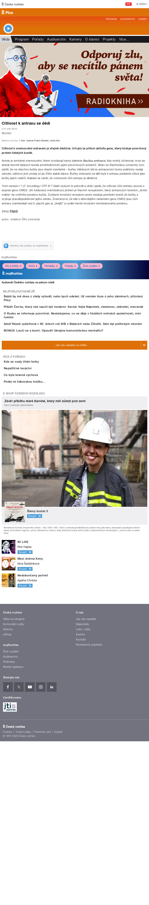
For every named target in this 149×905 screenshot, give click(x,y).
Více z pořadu (14, 481)
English (58, 895)
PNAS (14, 294)
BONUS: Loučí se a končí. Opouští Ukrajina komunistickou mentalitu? (67, 445)
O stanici (92, 39)
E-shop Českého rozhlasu (24, 557)
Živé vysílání (91, 349)
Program (111, 19)
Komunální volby (13, 787)
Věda (6, 39)
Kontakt (81, 803)
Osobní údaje (23, 895)
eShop (7, 798)
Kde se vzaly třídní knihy (35, 486)
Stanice (8, 793)
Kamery (142, 19)
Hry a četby (13, 349)
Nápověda (82, 787)
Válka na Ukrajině (13, 782)
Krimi (33, 349)
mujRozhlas (9, 340)
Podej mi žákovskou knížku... (38, 535)
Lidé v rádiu (83, 793)
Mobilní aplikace (13, 830)
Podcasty (9, 825)
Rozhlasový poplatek (89, 808)
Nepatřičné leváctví (31, 502)
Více (124, 39)
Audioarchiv (127, 19)
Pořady (38, 39)
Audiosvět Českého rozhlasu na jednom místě (28, 366)
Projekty (109, 39)
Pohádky (51, 349)
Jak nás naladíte (86, 782)
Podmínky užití (42, 895)
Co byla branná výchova (34, 519)
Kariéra (80, 798)
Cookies (7, 895)
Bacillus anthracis (94, 244)
